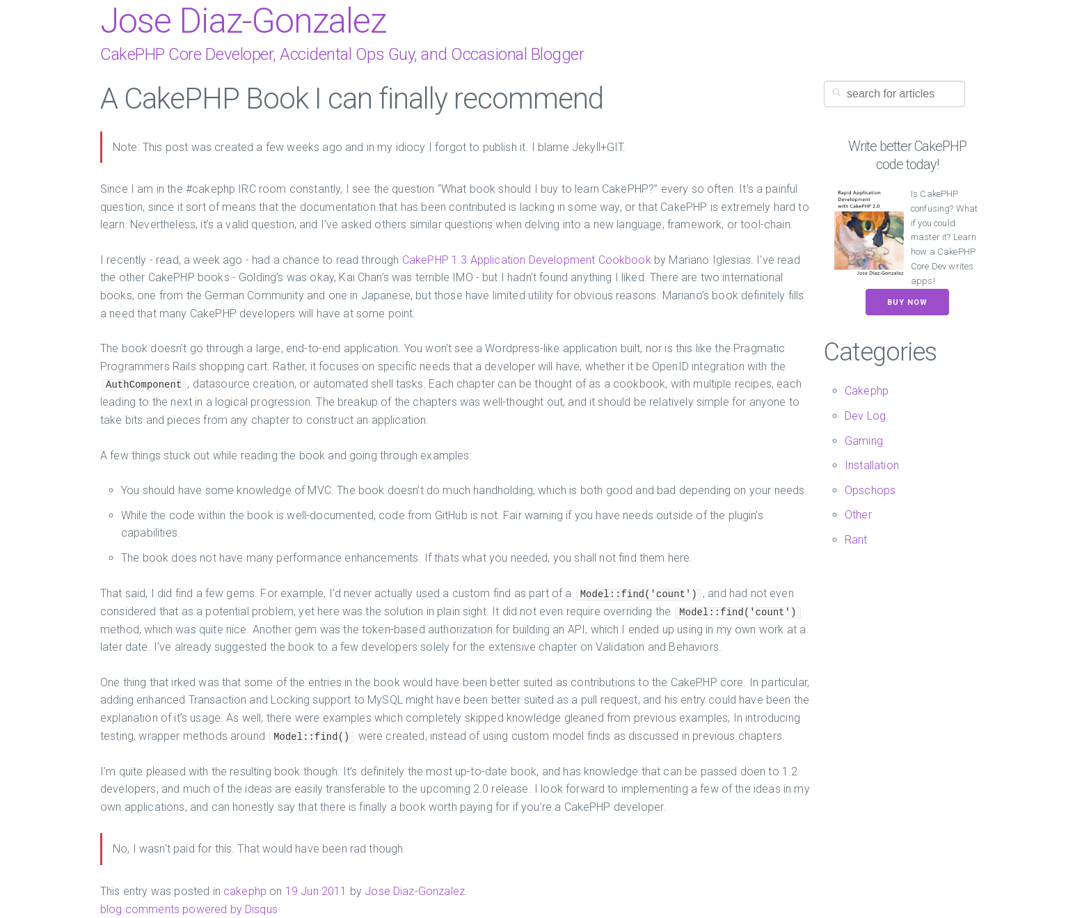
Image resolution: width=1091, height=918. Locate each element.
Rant (856, 539)
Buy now (907, 302)
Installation (872, 465)
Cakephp (867, 390)
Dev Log (865, 415)
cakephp (244, 891)
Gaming (864, 441)
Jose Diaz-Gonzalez (243, 21)
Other (858, 514)
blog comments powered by (189, 909)
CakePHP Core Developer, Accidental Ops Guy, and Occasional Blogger (342, 54)
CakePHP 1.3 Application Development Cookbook (526, 260)
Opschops (870, 490)
